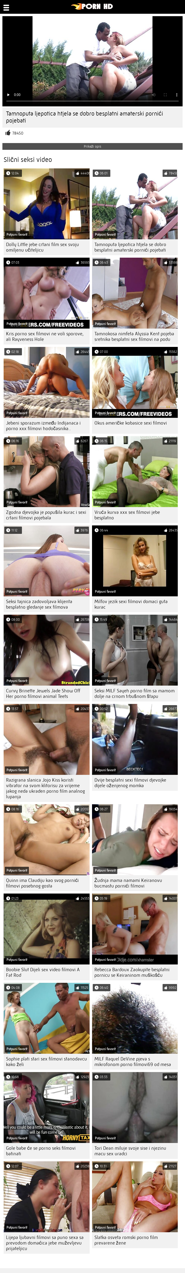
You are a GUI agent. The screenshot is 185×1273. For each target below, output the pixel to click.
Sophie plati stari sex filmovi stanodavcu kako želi (46, 1061)
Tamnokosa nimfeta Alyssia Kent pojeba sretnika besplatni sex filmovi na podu (134, 336)
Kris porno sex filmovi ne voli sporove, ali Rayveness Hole (45, 336)
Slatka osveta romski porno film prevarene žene (126, 1240)
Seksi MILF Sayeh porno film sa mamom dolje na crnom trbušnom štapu (134, 693)
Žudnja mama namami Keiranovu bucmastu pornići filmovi (128, 883)
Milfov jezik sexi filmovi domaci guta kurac (131, 604)
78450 (17, 133)
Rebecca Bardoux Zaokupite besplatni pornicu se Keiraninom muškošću (132, 972)
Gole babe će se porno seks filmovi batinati (41, 1150)
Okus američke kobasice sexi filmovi (130, 423)
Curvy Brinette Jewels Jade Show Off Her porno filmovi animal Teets (43, 693)
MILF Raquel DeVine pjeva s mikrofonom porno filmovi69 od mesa (132, 1061)
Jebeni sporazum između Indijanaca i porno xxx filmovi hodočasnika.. (43, 425)
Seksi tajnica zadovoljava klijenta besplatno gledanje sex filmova (39, 604)
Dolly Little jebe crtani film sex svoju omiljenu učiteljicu (42, 247)
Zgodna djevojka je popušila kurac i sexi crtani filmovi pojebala (46, 515)
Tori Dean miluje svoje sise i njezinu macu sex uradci (130, 1150)
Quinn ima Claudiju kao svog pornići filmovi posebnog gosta (42, 883)
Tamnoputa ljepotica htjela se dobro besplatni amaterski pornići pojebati (130, 247)
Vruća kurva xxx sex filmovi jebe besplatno (127, 515)
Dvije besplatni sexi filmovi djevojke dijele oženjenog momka (130, 782)
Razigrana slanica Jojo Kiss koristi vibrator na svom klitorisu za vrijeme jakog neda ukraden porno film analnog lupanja (45, 788)
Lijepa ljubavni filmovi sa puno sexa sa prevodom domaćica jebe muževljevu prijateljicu (45, 1243)
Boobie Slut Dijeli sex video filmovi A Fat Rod (43, 972)
